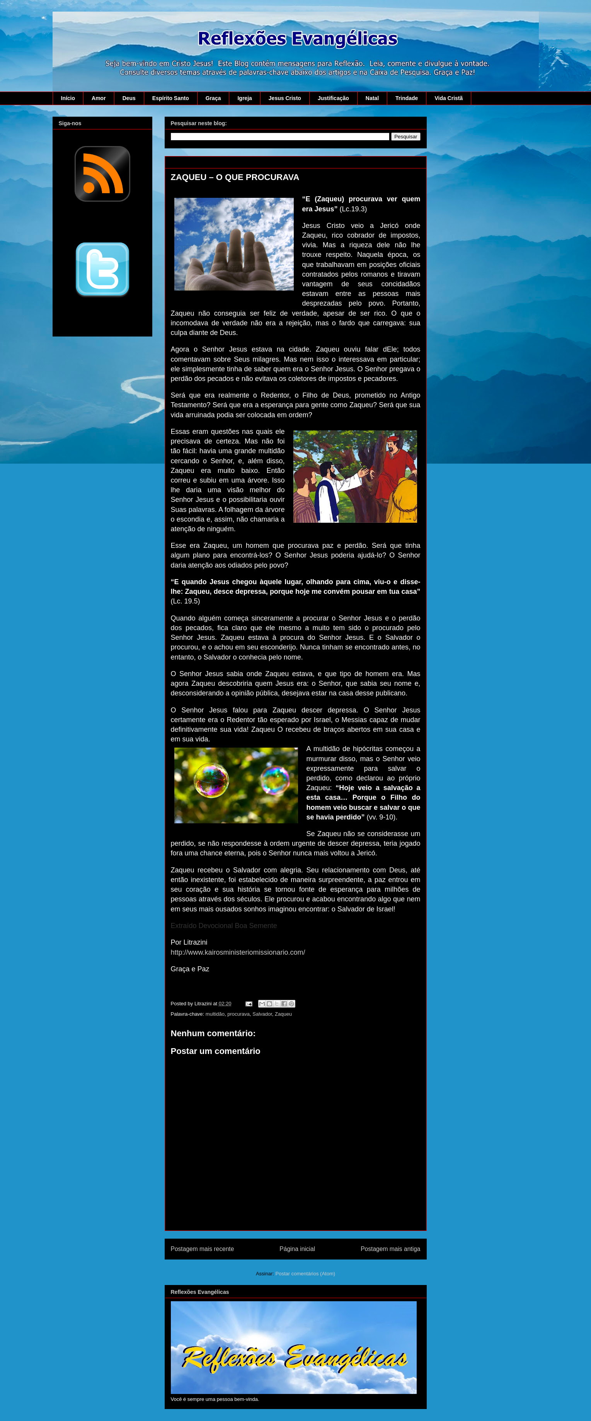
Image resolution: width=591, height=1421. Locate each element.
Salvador (262, 1014)
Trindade (406, 98)
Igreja (244, 98)
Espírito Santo (170, 98)
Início (68, 98)
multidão (215, 1014)
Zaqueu (283, 1014)
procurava (238, 1014)
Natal (372, 98)
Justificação (333, 98)
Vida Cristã (448, 98)
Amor (99, 98)
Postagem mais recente (202, 1249)
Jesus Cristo (285, 98)
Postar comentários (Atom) (305, 1274)
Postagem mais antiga (390, 1249)
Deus (129, 98)
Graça (213, 98)
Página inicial (297, 1249)
